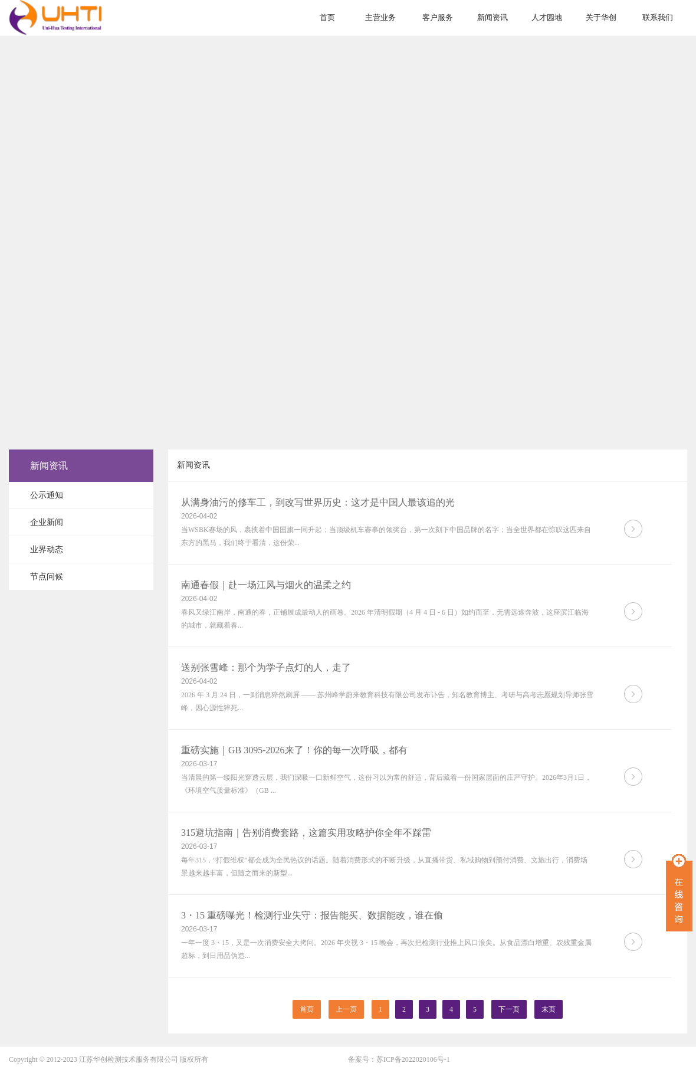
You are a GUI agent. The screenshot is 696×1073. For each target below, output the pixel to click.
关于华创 (601, 17)
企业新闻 (46, 522)
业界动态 (46, 549)
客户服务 (437, 17)
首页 (327, 17)
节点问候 (46, 576)
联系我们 (657, 17)
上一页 (346, 1009)
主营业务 (380, 17)
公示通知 (46, 495)
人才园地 (546, 17)
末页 (548, 1009)
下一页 (509, 1009)
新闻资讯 (492, 17)
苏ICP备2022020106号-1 (413, 1059)
